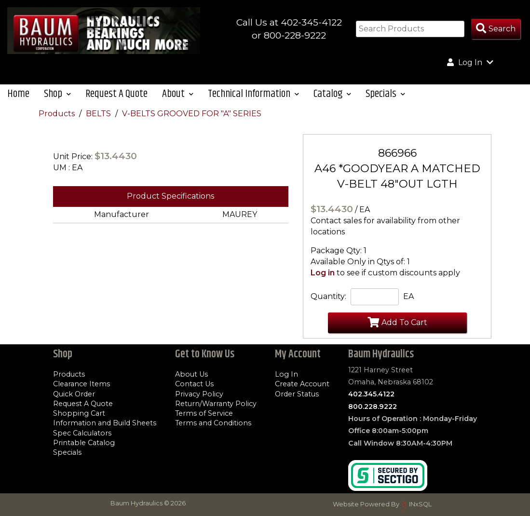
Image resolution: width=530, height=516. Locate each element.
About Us (191, 374)
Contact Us (194, 384)
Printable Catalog (84, 442)
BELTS (99, 113)
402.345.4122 (371, 394)
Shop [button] (57, 93)
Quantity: (328, 296)
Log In (286, 374)
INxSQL (420, 504)
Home (18, 93)
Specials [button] (385, 93)
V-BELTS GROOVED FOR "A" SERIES (191, 113)
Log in (323, 272)
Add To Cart (397, 322)
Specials (67, 452)
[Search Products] (495, 29)
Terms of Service (204, 413)
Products (58, 113)
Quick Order (74, 394)
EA (408, 296)
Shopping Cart (79, 413)
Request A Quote (116, 93)
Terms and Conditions (213, 423)
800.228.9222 (372, 406)
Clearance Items (81, 384)
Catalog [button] (332, 93)
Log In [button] (470, 62)
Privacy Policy (199, 394)
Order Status (297, 394)
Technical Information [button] (253, 93)
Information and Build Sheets (104, 423)
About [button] (177, 93)
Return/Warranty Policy (216, 403)
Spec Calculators (82, 433)
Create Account (302, 384)
